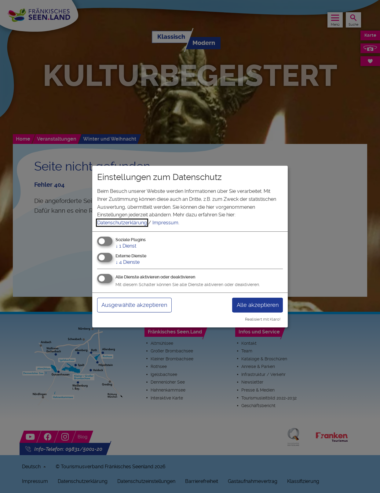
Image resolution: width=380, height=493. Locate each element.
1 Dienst (125, 246)
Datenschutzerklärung (122, 223)
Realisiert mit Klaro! (262, 319)
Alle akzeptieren (258, 305)
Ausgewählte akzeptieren (134, 305)
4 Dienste (127, 262)
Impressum (165, 223)
